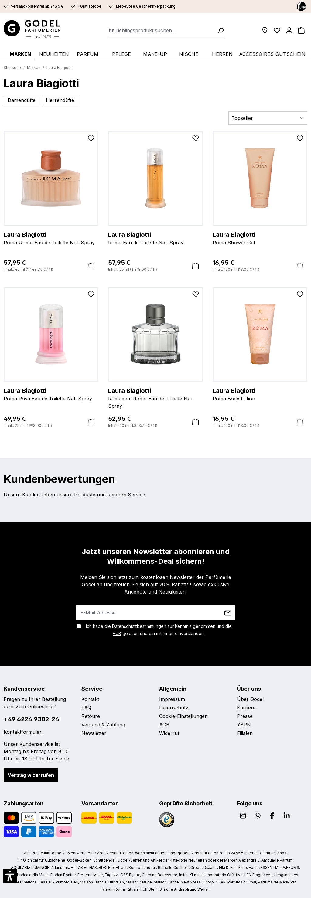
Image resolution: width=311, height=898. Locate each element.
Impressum (172, 699)
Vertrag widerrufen (31, 775)
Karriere (246, 708)
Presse (245, 716)
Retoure (90, 716)
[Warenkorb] (301, 30)
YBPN (244, 725)
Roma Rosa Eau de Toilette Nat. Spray (51, 394)
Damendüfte (22, 100)
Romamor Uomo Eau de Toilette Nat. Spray (155, 397)
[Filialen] (265, 30)
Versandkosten (119, 853)
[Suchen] (219, 30)
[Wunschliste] (277, 30)
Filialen (245, 733)
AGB (117, 633)
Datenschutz (173, 708)
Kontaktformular (23, 732)
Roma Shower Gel (260, 238)
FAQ (86, 708)
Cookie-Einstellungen (183, 716)
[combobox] (160, 30)
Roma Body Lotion (260, 394)
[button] (10, 876)
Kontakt (90, 699)
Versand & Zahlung (103, 725)
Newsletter (93, 733)
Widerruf (169, 733)
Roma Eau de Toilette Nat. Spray (155, 238)
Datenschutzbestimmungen (139, 626)
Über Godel (250, 699)
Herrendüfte (60, 100)
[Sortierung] (267, 118)
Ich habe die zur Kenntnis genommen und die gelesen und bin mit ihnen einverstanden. (159, 630)
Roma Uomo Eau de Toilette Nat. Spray (51, 238)
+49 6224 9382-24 (31, 719)
